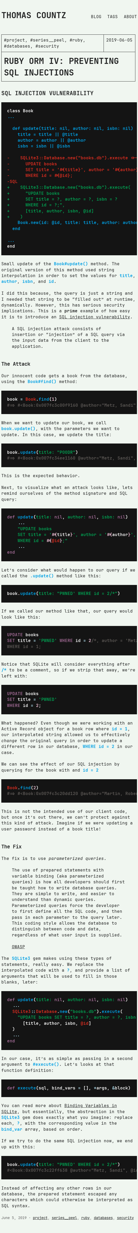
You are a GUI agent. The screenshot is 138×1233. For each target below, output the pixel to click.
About (130, 16)
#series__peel (47, 40)
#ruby (76, 40)
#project (14, 40)
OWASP (18, 947)
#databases (17, 46)
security (125, 1217)
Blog (96, 16)
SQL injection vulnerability (94, 317)
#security (47, 46)
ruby (85, 1217)
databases (103, 1217)
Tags (112, 16)
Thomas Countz (33, 15)
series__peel (64, 1217)
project (40, 1217)
